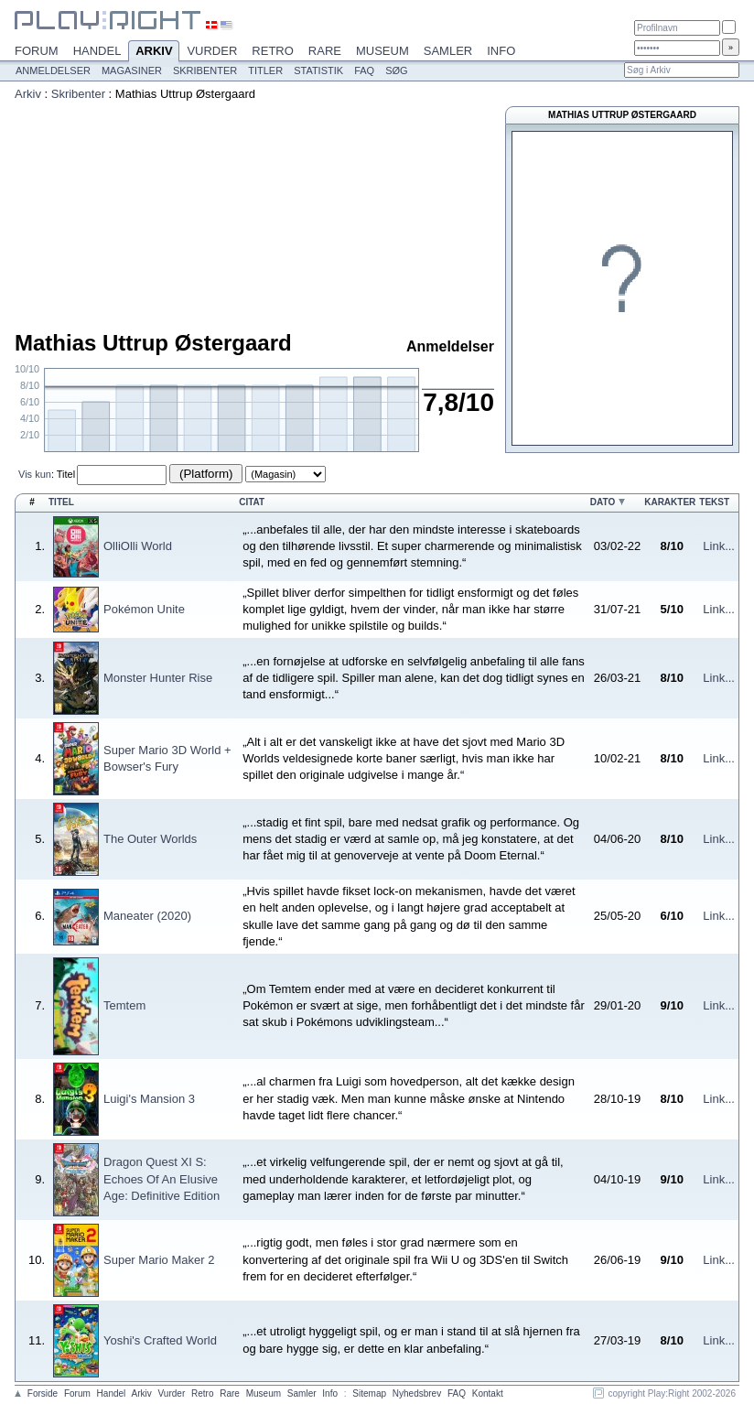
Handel (97, 51)
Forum (37, 51)
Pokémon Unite (144, 609)
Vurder (212, 51)
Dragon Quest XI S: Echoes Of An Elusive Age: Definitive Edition (161, 1178)
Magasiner (132, 70)
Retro (273, 51)
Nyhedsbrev (417, 1393)
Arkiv (153, 52)
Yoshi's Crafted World (160, 1340)
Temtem (124, 1005)
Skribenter (205, 70)
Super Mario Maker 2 (158, 1260)
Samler (448, 51)
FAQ (364, 70)
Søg (396, 70)
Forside (42, 1393)
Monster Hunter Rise (157, 678)
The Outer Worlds (150, 839)
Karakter (669, 502)
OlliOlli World (137, 546)
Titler (265, 70)
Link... (719, 546)
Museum (382, 51)
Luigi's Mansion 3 (149, 1099)
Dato (602, 502)
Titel (66, 474)
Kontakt (487, 1393)
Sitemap (369, 1393)
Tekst (714, 502)
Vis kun (34, 474)
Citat (251, 502)
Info (501, 51)
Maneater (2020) (147, 916)
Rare (324, 51)
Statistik (318, 70)
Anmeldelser (53, 70)
